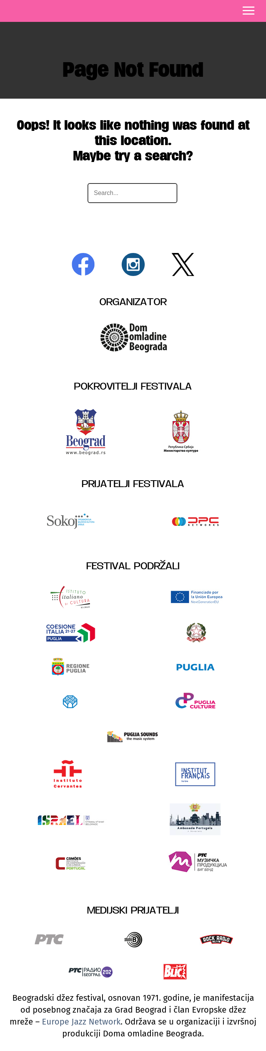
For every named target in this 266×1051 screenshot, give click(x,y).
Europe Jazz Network (81, 1021)
